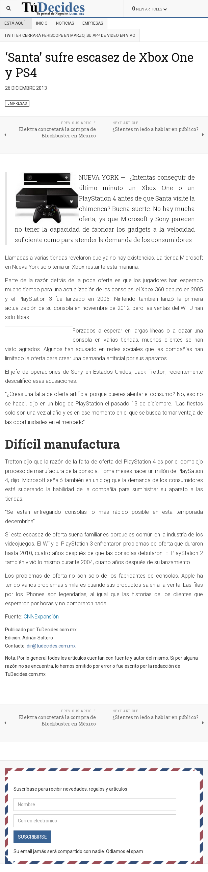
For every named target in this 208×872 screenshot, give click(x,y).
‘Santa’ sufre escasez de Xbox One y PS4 (99, 64)
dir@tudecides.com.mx (51, 646)
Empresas (92, 23)
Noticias (65, 23)
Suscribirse (32, 837)
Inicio (42, 23)
